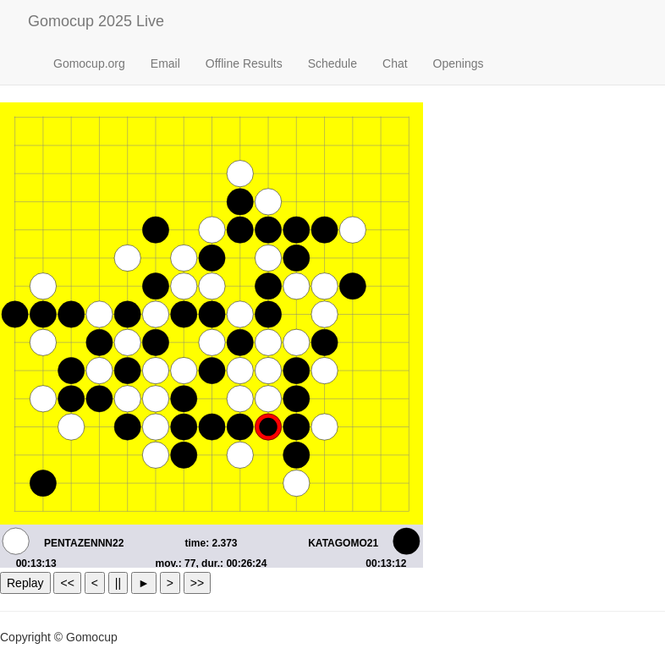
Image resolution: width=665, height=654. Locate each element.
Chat (395, 63)
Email (165, 63)
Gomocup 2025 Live (96, 21)
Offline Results (244, 63)
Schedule (332, 63)
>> (197, 583)
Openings (458, 63)
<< (67, 583)
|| (118, 583)
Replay (25, 583)
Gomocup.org (89, 63)
